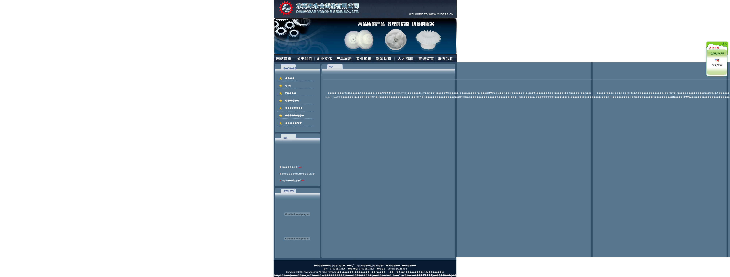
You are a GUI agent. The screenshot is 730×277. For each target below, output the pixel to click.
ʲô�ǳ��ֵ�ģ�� (290, 181)
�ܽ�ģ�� (372, 275)
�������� (322, 265)
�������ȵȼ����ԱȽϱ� (297, 174)
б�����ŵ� (289, 168)
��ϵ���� (409, 265)
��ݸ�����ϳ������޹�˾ (354, 272)
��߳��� (357, 275)
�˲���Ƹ (378, 265)
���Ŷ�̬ (366, 265)
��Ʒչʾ (350, 265)
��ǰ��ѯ (717, 64)
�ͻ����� (393, 265)
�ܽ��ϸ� (343, 275)
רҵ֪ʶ (358, 265)
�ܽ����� (328, 275)
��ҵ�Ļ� (339, 265)
